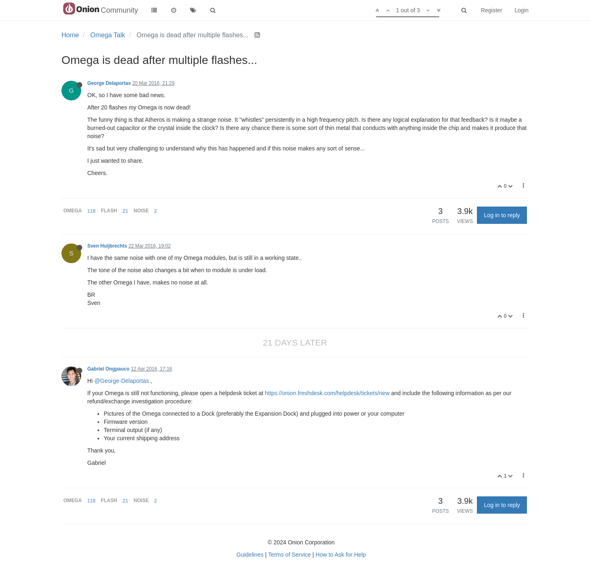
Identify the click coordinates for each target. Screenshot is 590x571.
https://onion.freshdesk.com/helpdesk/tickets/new (327, 393)
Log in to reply (502, 215)
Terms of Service (289, 554)
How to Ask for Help (340, 554)
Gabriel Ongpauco (108, 369)
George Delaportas (109, 83)
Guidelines (249, 554)
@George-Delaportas (121, 381)
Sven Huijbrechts (107, 246)
